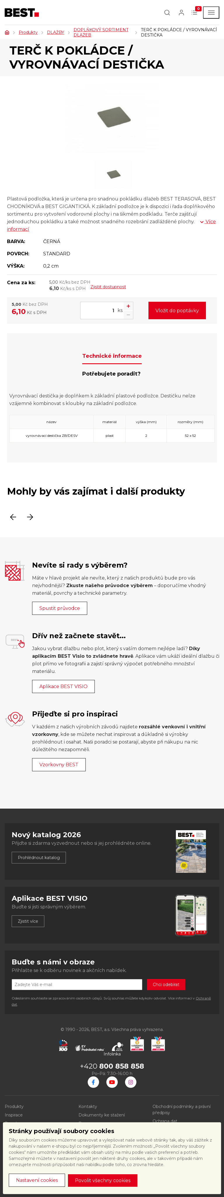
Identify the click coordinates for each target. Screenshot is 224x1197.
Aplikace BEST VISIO (63, 686)
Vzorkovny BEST (58, 764)
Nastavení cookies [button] (37, 1180)
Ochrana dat (165, 1121)
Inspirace (14, 1115)
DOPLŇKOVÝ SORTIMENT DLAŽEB (101, 32)
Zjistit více (28, 921)
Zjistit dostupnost (108, 286)
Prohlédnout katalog (39, 857)
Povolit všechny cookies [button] (102, 1180)
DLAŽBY (55, 32)
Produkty (28, 32)
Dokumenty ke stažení (101, 1115)
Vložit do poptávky (177, 310)
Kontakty (87, 1106)
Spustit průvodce (59, 608)
